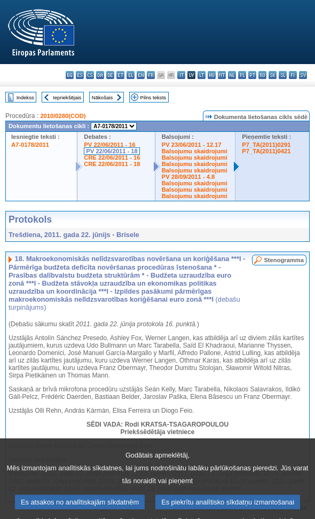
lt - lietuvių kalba (202, 75)
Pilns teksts (153, 97)
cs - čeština (90, 75)
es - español (80, 75)
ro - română (262, 75)
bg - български (70, 75)
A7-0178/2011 (30, 144)
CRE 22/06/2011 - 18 (112, 164)
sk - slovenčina (273, 75)
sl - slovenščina (283, 75)
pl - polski (242, 75)
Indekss (25, 97)
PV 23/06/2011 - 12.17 (192, 144)
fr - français (151, 75)
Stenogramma (284, 260)
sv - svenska (303, 75)
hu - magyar (212, 75)
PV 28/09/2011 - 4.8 (188, 177)
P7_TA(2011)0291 (266, 144)
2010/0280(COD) (62, 116)
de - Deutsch (110, 75)
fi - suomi (293, 75)
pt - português (252, 75)
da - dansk (100, 75)
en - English (141, 75)
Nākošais (102, 97)
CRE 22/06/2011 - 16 (112, 157)
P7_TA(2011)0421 (266, 151)
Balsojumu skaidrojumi (194, 151)
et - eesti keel (120, 75)
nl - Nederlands (232, 75)
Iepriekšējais (67, 97)
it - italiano (181, 75)
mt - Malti (222, 75)
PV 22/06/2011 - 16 (109, 144)
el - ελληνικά (131, 75)
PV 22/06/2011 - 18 (111, 151)
